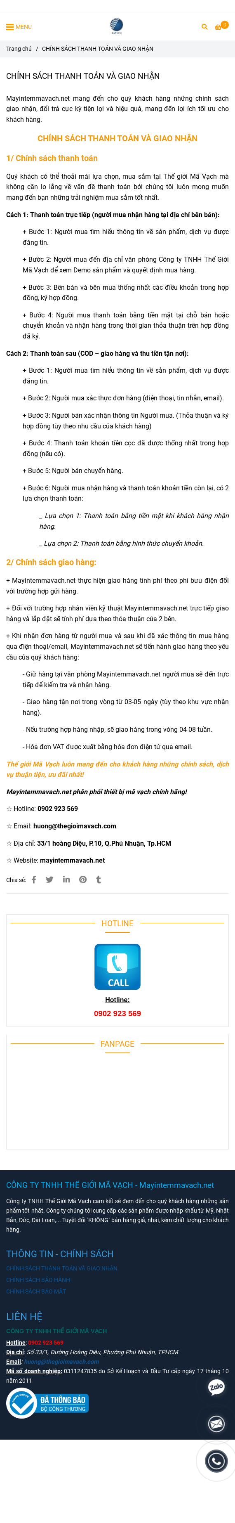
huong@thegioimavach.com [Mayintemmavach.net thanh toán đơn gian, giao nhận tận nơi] (61, 1361)
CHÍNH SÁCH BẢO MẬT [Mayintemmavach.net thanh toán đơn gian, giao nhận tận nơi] (36, 1291)
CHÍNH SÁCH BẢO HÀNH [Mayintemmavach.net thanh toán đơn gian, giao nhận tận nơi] (38, 1280)
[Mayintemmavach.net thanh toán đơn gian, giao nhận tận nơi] (222, 27)
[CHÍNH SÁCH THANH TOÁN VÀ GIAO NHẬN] (117, 27)
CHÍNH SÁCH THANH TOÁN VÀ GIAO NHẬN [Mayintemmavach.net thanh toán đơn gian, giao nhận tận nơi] (62, 1268)
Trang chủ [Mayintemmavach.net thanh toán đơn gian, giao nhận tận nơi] (19, 48)
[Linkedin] (66, 879)
